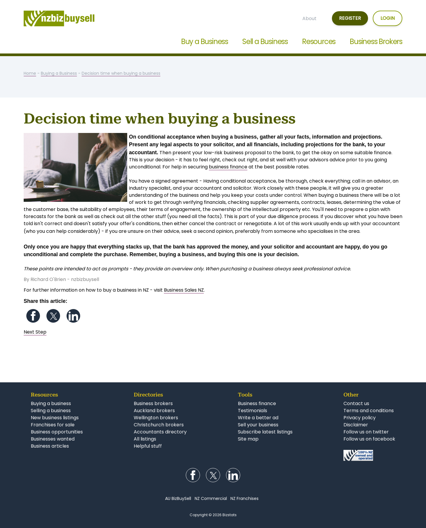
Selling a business (51, 410)
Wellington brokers (156, 417)
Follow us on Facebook (33, 316)
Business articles (50, 446)
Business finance (257, 403)
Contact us (356, 403)
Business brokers (153, 403)
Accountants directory (160, 431)
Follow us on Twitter (53, 316)
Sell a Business (265, 41)
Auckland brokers (154, 410)
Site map (248, 439)
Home (30, 73)
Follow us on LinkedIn (73, 316)
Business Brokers (376, 41)
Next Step (35, 332)
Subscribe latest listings (265, 431)
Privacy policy (359, 417)
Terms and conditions (368, 410)
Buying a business (51, 403)
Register (350, 18)
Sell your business (258, 424)
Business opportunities (57, 431)
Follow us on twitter (366, 431)
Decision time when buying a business (121, 73)
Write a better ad (258, 417)
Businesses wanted (53, 439)
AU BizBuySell (178, 498)
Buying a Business (59, 73)
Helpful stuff (148, 446)
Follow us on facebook (369, 439)
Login (387, 18)
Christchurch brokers (159, 424)
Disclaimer (355, 424)
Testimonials (252, 410)
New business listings (55, 417)
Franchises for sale (53, 424)
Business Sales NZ (184, 290)
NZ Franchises (244, 498)
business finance (228, 166)
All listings (145, 439)
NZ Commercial (211, 498)
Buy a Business (204, 41)
